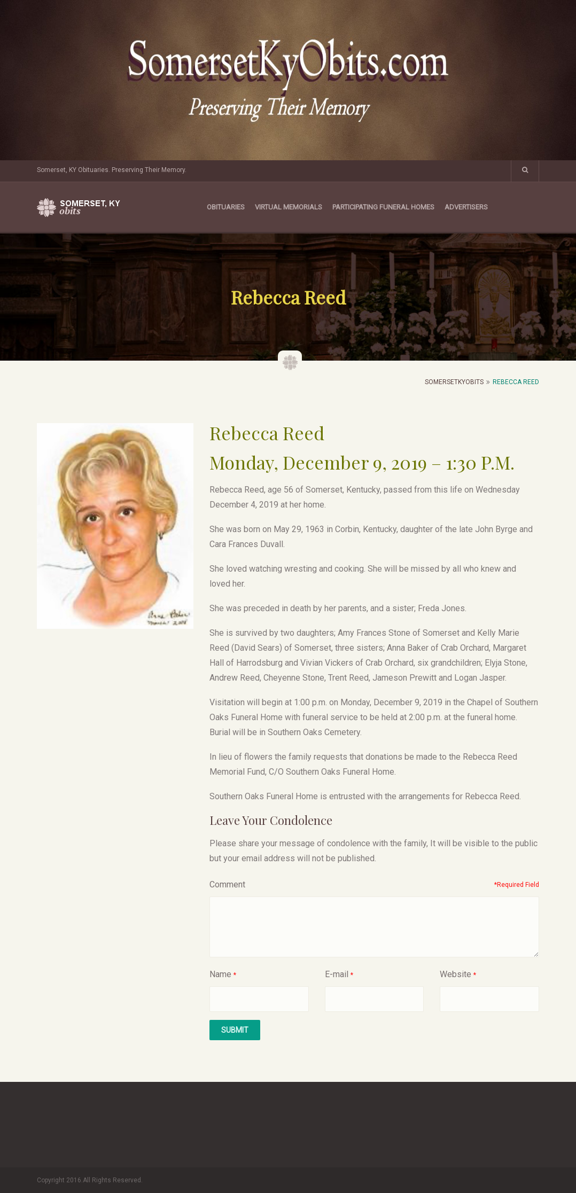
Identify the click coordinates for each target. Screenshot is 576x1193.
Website (455, 974)
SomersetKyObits (454, 382)
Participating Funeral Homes (383, 207)
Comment (227, 884)
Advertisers (466, 207)
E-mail (336, 974)
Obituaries (226, 207)
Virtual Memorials (288, 207)
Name (220, 974)
